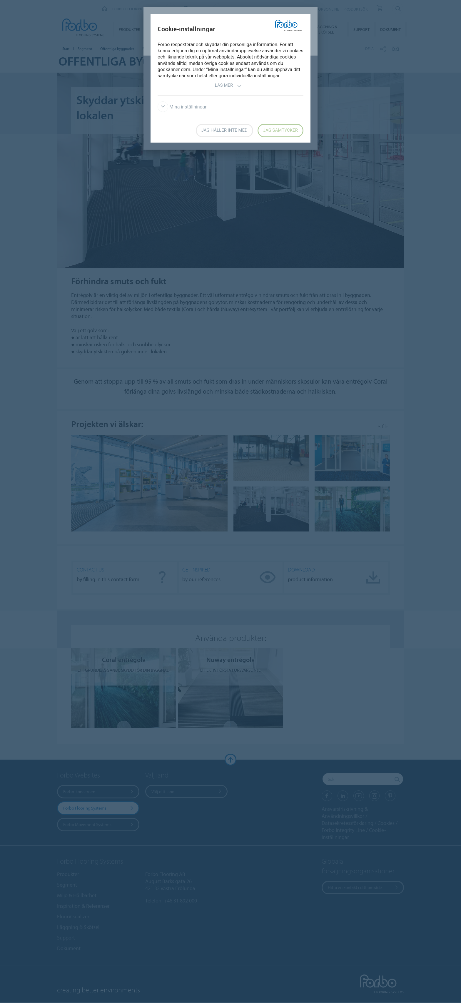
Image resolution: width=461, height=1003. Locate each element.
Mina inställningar (182, 107)
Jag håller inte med (224, 130)
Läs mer (228, 86)
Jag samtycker (280, 130)
